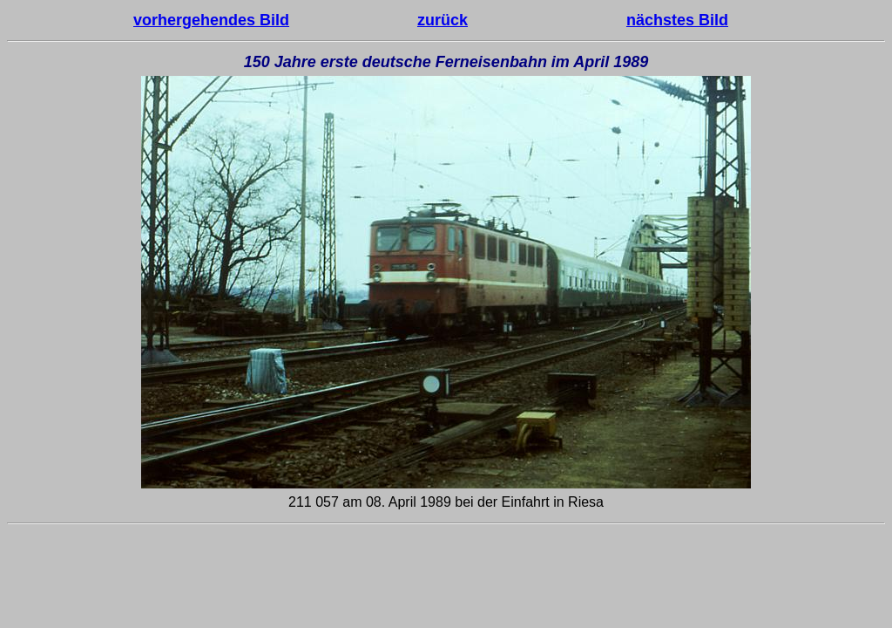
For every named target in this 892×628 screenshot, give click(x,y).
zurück (442, 20)
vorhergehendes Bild (211, 20)
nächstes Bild (677, 20)
